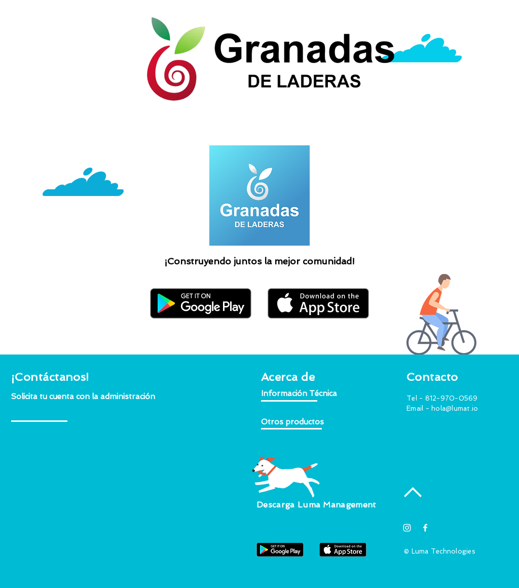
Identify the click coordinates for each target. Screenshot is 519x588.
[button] (83, 397)
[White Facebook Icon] (425, 528)
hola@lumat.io (454, 408)
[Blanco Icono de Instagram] (407, 528)
